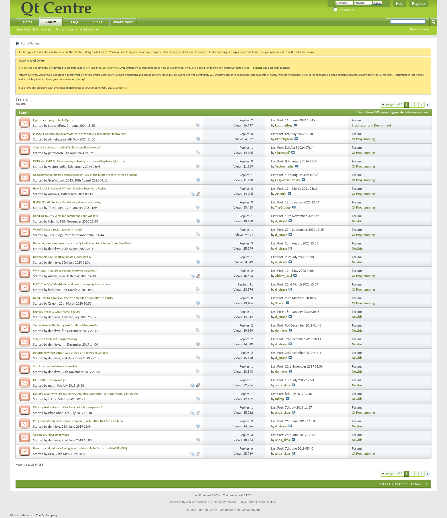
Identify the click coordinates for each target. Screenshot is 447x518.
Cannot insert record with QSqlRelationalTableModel (66, 147)
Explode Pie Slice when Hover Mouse (56, 311)
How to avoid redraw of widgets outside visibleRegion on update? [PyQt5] (80, 448)
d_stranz (281, 221)
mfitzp (279, 399)
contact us (122, 87)
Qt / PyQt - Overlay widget (49, 380)
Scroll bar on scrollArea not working (55, 366)
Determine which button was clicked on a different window (70, 352)
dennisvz (54, 249)
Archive (416, 484)
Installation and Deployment (371, 125)
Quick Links (87, 29)
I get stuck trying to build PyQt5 (53, 120)
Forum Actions (65, 29)
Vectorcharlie (57, 167)
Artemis (53, 194)
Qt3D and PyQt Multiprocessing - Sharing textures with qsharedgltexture (79, 161)
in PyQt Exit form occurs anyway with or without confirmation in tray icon (79, 134)
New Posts (23, 29)
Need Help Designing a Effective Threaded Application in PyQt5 (73, 298)
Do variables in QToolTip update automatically (62, 257)
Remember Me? (343, 10)
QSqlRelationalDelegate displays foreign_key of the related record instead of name (85, 175)
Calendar (46, 29)
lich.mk (53, 221)
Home (27, 22)
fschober (54, 290)
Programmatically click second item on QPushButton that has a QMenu (78, 421)
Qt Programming (363, 139)
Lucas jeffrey (56, 126)
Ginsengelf (282, 153)
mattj (52, 386)
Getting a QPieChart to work (51, 435)
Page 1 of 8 (394, 105)
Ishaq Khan (55, 413)
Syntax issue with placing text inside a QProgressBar (66, 325)
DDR (51, 454)
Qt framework (110, 68)
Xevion (53, 303)
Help (399, 4)
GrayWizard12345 (60, 180)
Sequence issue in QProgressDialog (55, 339)
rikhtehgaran (57, 139)
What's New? (123, 22)
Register (419, 4)
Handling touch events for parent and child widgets (65, 216)
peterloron (55, 153)
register (257, 68)
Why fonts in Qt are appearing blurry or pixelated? (65, 270)
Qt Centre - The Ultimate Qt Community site (233, 510)
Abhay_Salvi (56, 276)
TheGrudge (56, 208)
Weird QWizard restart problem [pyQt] (57, 229)
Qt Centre (24, 68)
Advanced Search (420, 29)
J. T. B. (52, 399)
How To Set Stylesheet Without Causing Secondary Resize (69, 188)
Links (97, 22)
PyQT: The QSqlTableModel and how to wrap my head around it (73, 284)
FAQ (35, 29)
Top (425, 484)
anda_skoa (282, 385)
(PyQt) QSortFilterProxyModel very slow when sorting (67, 202)
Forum (51, 22)
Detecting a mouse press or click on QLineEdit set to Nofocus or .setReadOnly (82, 243)
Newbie (357, 221)
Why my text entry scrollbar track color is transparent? (67, 407)
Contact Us (385, 484)
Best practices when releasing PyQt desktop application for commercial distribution (86, 393)
